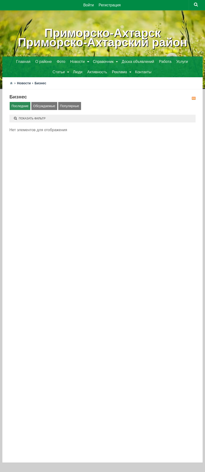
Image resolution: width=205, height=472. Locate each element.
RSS (194, 98)
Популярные (69, 106)
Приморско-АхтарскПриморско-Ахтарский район (102, 37)
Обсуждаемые (44, 106)
